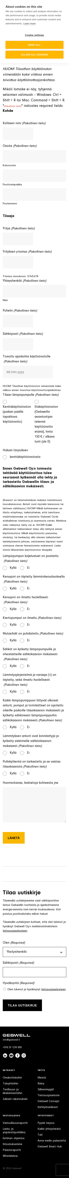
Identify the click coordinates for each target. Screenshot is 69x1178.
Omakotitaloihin (12, 1077)
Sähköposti (23, 334)
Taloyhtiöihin (10, 1083)
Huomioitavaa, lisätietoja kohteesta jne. (31, 783)
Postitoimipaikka (12, 184)
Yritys (19, 228)
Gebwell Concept (48, 1101)
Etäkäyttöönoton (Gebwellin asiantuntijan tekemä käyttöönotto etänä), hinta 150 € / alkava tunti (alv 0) (46, 424)
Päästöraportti (12, 1150)
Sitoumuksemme (12, 1144)
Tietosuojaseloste (49, 1095)
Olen (14, 943)
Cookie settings (34, 35)
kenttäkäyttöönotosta (25, 457)
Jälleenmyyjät (46, 1089)
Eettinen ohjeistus (13, 1138)
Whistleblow (10, 1156)
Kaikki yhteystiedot (49, 1129)
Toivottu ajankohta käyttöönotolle (26, 359)
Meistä (42, 1077)
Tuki (40, 1134)
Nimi (5, 300)
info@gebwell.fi (11, 1040)
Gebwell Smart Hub (50, 1146)
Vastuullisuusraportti (15, 1123)
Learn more (29, 23)
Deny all (34, 44)
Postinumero (10, 203)
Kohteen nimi (24, 123)
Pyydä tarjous (46, 1123)
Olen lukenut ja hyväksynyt (36, 989)
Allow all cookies (34, 54)
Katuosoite (9, 165)
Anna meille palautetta (52, 1140)
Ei (28, 568)
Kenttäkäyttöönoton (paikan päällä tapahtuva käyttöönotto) (14, 414)
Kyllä (13, 568)
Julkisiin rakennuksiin (15, 1099)
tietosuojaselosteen (15, 930)
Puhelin (20, 310)
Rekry (41, 1083)
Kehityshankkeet (48, 1107)
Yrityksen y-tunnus (27, 251)
